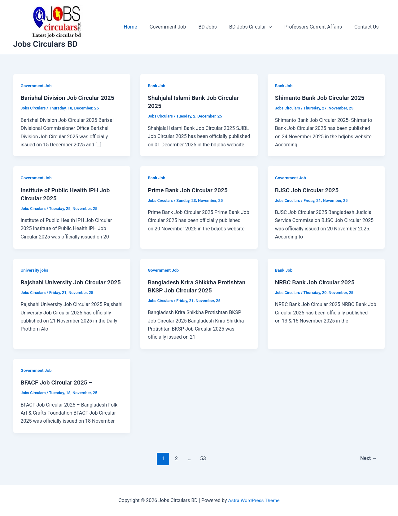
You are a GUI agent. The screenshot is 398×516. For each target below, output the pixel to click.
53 (202, 458)
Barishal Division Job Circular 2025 (69, 97)
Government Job (179, 27)
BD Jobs (216, 27)
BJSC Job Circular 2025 (308, 190)
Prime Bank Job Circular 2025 (189, 190)
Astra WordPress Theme (253, 500)
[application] (275, 27)
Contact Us (368, 27)
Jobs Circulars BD (45, 44)
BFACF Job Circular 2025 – (58, 382)
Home (144, 27)
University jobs (35, 270)
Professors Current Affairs (317, 27)
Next (368, 458)
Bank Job (157, 85)
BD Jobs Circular (256, 27)
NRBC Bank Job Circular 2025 (316, 282)
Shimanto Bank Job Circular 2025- (322, 97)
